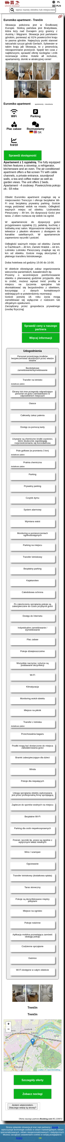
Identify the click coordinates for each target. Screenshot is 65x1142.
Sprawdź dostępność (22, 155)
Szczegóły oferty (32, 1080)
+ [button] (8, 1024)
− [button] (8, 1029)
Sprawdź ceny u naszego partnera (40, 327)
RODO (19, 1138)
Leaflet (41, 1070)
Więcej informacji (40, 337)
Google (55, 1127)
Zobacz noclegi (33, 1093)
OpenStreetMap (53, 1070)
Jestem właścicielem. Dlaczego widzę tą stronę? (22, 1106)
